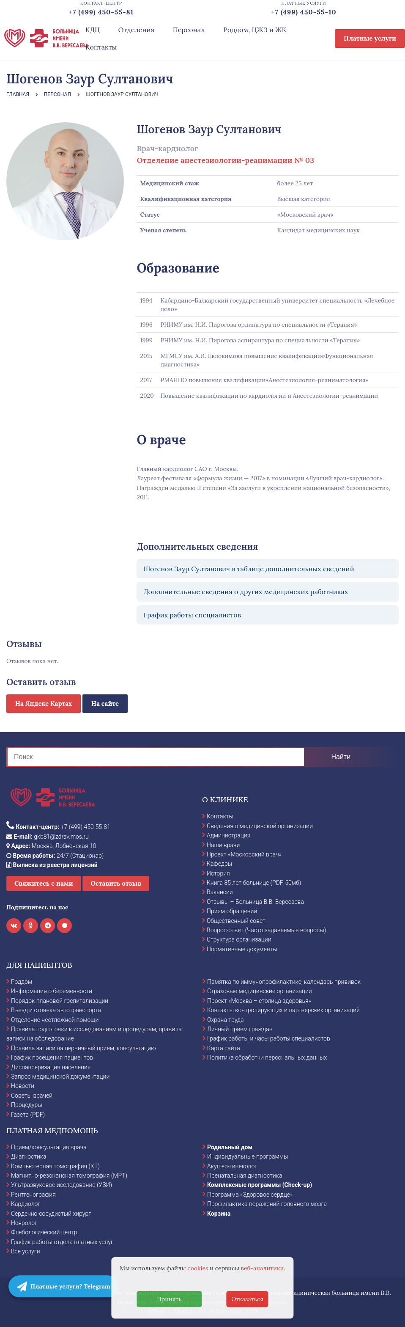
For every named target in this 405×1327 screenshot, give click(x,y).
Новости (22, 1085)
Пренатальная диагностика (244, 1175)
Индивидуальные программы (247, 1156)
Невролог (24, 1223)
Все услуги (25, 1251)
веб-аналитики (262, 1268)
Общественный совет (236, 920)
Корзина (218, 1213)
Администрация (228, 835)
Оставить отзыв (115, 883)
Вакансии (220, 892)
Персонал (189, 29)
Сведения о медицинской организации (260, 826)
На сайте (105, 703)
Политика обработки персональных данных (267, 1057)
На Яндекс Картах (43, 703)
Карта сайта (223, 1048)
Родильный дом (229, 1147)
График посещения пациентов (52, 1057)
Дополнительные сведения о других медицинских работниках (245, 591)
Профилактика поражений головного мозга (267, 1203)
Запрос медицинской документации (60, 1076)
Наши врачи (223, 845)
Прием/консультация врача (49, 1147)
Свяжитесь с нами (43, 883)
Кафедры (219, 863)
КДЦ (92, 29)
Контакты (101, 47)
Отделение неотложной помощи (55, 1019)
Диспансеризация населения (50, 1067)
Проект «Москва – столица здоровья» (259, 1000)
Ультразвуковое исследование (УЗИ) (61, 1184)
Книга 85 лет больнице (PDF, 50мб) (254, 882)
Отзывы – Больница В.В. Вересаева (255, 901)
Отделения (136, 29)
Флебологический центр (44, 1232)
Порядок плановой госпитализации (59, 1000)
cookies (197, 1268)
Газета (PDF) (28, 1114)
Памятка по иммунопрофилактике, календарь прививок (284, 981)
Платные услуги (370, 38)
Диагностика (29, 1156)
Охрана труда (225, 1019)
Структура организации (239, 939)
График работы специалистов (192, 615)
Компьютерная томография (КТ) (55, 1166)
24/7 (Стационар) (55, 855)
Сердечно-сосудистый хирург (51, 1213)
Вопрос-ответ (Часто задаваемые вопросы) (266, 930)
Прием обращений (232, 911)
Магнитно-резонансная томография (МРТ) (69, 1175)
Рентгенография (33, 1194)
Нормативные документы (242, 949)
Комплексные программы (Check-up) (259, 1184)
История (218, 873)
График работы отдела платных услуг (62, 1242)
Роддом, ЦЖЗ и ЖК (254, 29)
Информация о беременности (51, 991)
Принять (169, 1299)
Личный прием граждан (240, 1029)
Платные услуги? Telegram (63, 1286)
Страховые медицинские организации (259, 991)
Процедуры (26, 1104)
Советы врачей (31, 1095)
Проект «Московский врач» (244, 854)
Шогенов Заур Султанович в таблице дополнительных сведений (248, 568)
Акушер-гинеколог (232, 1166)
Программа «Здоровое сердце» (250, 1194)
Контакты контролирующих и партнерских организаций (283, 1010)
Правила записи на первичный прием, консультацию (83, 1048)
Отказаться (247, 1299)
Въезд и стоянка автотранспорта (56, 1010)
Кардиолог (25, 1203)
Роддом (21, 981)
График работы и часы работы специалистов (268, 1038)
